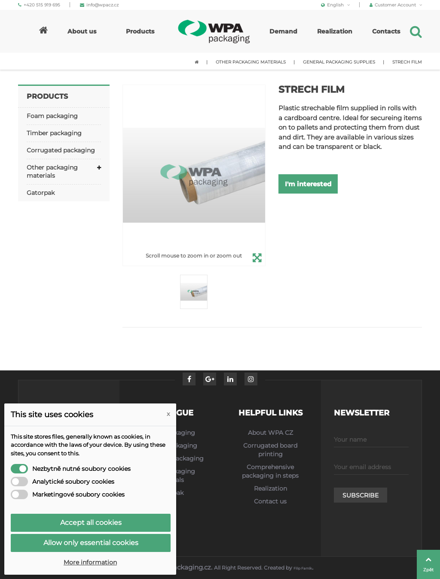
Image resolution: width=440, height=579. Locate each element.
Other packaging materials (52, 171)
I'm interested (308, 184)
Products (47, 96)
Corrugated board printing (270, 450)
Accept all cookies (91, 522)
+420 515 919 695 (39, 5)
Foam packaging (52, 116)
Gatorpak (41, 193)
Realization (270, 488)
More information (90, 562)
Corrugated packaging (61, 150)
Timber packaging (54, 133)
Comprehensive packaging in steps (270, 471)
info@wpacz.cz (99, 5)
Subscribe (360, 495)
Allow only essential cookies (90, 543)
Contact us (270, 501)
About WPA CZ (270, 433)
